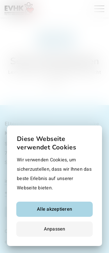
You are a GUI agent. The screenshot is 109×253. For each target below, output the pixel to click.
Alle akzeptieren (54, 209)
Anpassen (54, 229)
